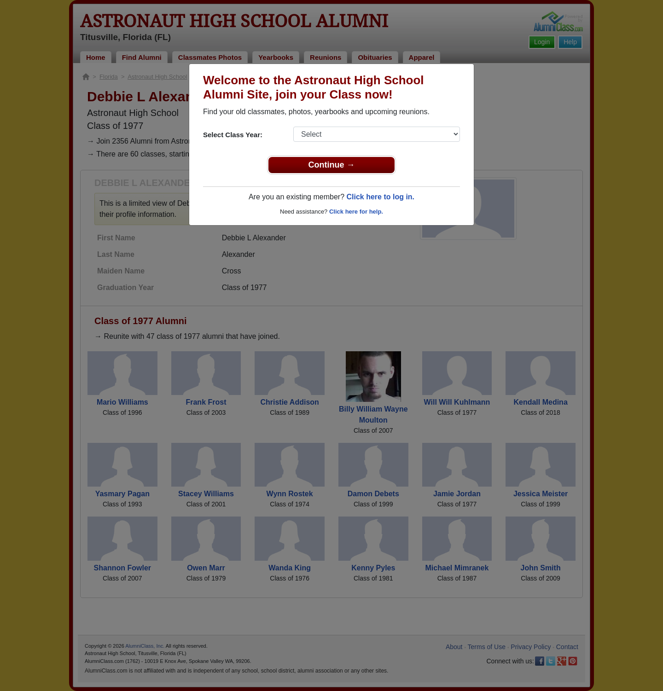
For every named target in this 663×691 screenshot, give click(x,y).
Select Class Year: (232, 135)
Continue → (331, 164)
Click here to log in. (380, 197)
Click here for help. (356, 211)
